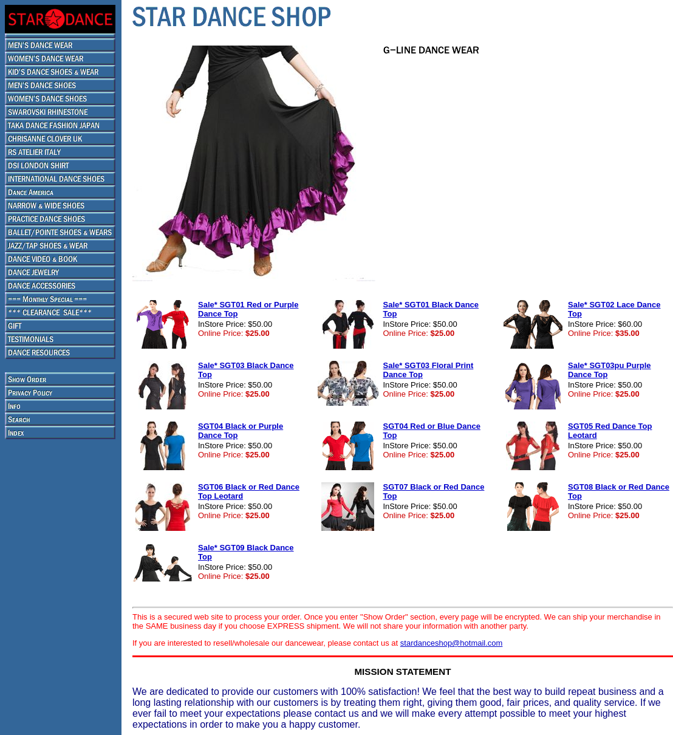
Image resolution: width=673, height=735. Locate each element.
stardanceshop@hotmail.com (451, 643)
